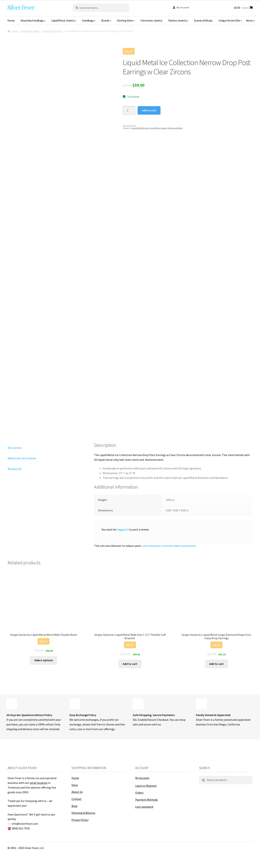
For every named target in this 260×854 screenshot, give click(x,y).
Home (11, 20)
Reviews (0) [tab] (14, 469)
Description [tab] (15, 448)
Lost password (144, 806)
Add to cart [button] (130, 664)
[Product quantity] (129, 110)
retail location (38, 783)
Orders (139, 792)
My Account (183, 7)
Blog (74, 806)
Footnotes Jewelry (151, 20)
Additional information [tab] (22, 458)
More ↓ (250, 20)
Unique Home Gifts (229, 20)
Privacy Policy (80, 820)
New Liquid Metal (175, 128)
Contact (77, 799)
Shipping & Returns (83, 813)
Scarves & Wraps (203, 20)
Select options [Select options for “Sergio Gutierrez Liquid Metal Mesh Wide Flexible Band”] (43, 660)
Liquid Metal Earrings (52, 31)
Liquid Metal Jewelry (63, 20)
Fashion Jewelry (177, 20)
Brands (105, 20)
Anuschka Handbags (32, 20)
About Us (77, 792)
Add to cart (149, 110)
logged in (122, 529)
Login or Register (146, 785)
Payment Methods (146, 799)
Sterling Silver (125, 20)
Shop (75, 785)
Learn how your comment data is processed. (169, 546)
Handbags (88, 20)
